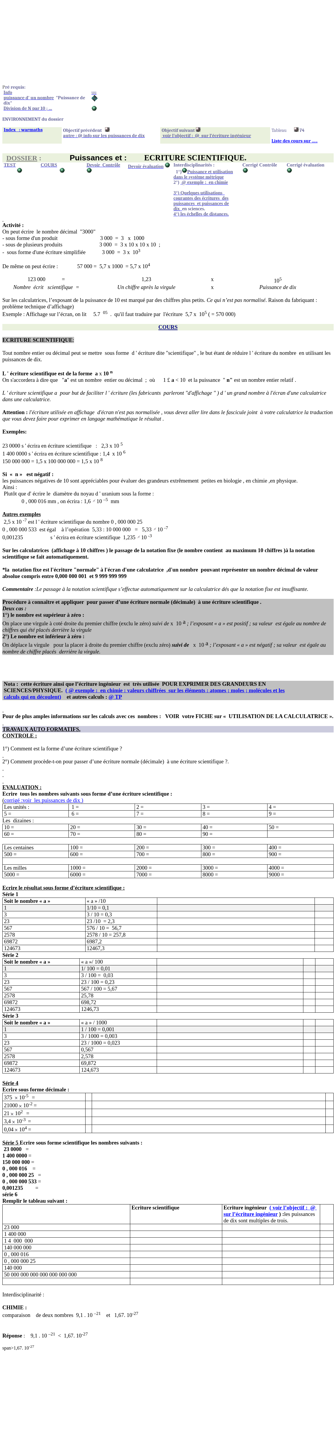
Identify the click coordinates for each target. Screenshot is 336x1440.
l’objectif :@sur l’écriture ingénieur (270, 1210)
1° (178, 171)
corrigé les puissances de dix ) (43, 800)
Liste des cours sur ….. (295, 141)
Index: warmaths (23, 129)
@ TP (115, 697)
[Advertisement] (168, 43)
